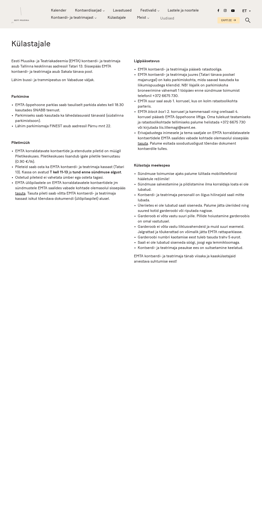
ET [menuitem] (244, 11)
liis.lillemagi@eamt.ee (177, 128)
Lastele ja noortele (183, 10)
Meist (141, 18)
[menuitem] (245, 11)
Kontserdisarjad (88, 10)
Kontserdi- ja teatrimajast (72, 18)
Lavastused (122, 10)
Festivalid (148, 10)
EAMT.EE (228, 20)
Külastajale (117, 18)
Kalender (58, 10)
